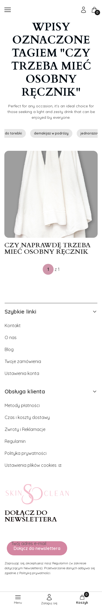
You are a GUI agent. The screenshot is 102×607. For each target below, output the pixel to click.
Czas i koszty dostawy (27, 417)
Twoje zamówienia (23, 361)
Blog (9, 349)
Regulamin (15, 441)
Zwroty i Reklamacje (25, 429)
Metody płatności (22, 405)
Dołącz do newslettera (37, 548)
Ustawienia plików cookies (31, 465)
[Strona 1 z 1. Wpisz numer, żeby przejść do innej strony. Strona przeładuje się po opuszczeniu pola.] (48, 269)
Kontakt (13, 325)
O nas (11, 337)
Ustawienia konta (22, 373)
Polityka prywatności (26, 453)
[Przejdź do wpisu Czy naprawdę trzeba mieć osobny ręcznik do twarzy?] (51, 194)
